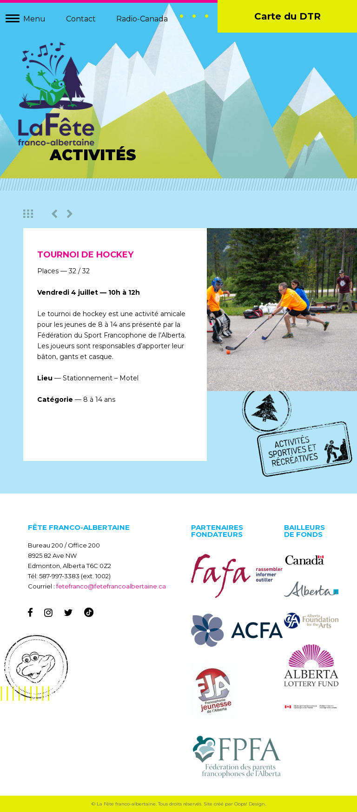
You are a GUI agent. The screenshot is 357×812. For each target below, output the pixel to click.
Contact (81, 18)
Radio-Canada (142, 18)
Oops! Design (249, 804)
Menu (34, 18)
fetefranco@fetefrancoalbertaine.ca (111, 586)
